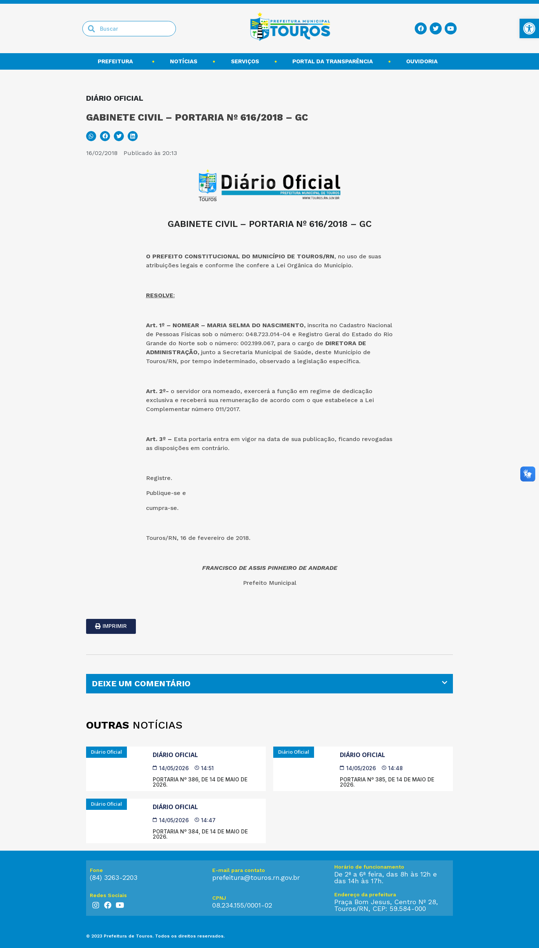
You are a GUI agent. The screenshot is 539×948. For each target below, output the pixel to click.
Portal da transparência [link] (332, 61)
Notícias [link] (183, 61)
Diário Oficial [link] (175, 755)
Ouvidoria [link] (423, 61)
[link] (529, 28)
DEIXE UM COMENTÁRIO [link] (141, 683)
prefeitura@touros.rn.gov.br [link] (256, 877)
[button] (91, 136)
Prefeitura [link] (117, 61)
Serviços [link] (245, 61)
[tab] (269, 683)
